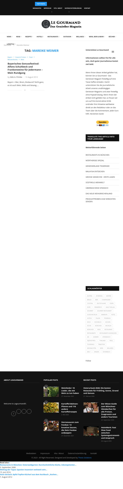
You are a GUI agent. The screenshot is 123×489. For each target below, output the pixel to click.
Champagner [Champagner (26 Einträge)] (108, 300)
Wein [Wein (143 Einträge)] (103, 365)
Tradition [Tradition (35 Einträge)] (103, 361)
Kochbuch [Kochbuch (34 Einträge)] (111, 331)
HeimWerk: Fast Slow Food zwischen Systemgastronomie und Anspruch (110, 445)
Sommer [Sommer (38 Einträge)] (90, 352)
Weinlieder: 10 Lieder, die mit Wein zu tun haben (70, 408)
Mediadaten (37, 8)
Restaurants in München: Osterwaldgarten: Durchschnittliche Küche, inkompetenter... (38, 476)
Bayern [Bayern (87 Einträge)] (111, 296)
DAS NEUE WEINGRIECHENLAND (99, 193)
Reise (17, 37)
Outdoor (66, 37)
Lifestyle (9, 44)
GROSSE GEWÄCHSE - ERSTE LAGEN (100, 177)
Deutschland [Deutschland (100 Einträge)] (103, 305)
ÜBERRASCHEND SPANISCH (97, 188)
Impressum (47, 8)
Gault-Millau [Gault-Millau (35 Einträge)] (92, 313)
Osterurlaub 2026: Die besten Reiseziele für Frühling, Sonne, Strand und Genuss (100, 407)
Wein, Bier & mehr (95, 37)
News (8, 37)
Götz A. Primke (16, 77)
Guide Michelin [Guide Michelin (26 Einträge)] (92, 322)
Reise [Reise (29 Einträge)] (111, 339)
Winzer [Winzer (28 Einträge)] (97, 370)
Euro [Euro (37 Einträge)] (89, 309)
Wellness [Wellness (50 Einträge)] (112, 365)
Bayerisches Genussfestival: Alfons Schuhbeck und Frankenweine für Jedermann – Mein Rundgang (25, 68)
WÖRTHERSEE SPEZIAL (95, 160)
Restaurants (51, 37)
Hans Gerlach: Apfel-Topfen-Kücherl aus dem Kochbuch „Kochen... (29, 485)
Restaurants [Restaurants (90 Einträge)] (105, 344)
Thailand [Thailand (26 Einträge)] (104, 357)
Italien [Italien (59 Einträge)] (108, 326)
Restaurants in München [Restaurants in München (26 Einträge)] (96, 348)
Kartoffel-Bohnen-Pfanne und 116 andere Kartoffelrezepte (69, 425)
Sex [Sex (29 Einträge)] (111, 348)
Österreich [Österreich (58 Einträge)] (109, 370)
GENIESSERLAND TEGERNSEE (97, 166)
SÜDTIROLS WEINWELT (95, 182)
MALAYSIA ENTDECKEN (95, 171)
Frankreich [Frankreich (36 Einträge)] (99, 309)
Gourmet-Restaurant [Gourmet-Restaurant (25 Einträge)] (95, 318)
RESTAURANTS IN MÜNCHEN (97, 155)
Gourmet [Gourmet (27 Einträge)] (105, 313)
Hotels (38, 37)
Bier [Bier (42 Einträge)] (97, 300)
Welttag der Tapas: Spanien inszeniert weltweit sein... (23, 480)
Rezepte (27, 37)
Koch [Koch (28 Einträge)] (101, 331)
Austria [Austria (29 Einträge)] (90, 296)
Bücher (111, 37)
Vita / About (58, 8)
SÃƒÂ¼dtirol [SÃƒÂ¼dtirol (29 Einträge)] (91, 357)
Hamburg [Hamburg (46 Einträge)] (106, 322)
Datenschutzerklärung (73, 8)
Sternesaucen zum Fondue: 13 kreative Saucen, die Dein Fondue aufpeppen (70, 443)
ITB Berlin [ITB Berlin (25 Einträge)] (90, 331)
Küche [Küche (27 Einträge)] (99, 335)
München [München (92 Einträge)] (101, 339)
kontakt (87, 8)
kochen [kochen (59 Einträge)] (90, 335)
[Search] (118, 51)
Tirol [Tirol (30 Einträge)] (114, 357)
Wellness (79, 37)
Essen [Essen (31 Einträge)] (114, 305)
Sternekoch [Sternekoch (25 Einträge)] (102, 352)
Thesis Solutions (84, 468)
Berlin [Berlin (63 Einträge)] (89, 300)
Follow (88, 379)
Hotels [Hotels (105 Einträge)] (98, 326)
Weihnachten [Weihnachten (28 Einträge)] (92, 365)
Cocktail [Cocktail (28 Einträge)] (90, 305)
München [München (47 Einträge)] (109, 335)
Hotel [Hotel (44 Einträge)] (89, 326)
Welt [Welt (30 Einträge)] (89, 370)
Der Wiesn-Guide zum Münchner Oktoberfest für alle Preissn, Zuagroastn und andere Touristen (110, 425)
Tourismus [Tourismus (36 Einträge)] (91, 361)
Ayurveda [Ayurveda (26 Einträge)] (100, 296)
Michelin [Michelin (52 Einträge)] (90, 339)
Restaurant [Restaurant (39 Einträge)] (91, 344)
